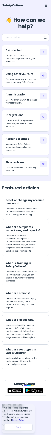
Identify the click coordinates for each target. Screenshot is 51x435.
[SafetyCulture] (12, 6)
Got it (18, 427)
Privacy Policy (18, 420)
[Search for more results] (45, 37)
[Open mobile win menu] (46, 5)
